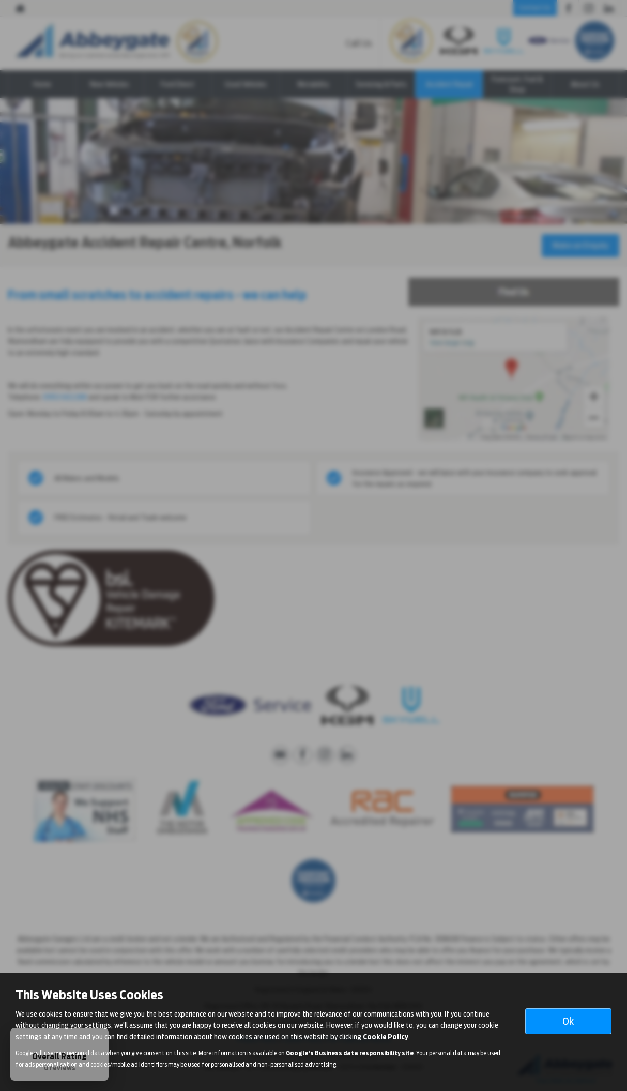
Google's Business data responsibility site (350, 1053)
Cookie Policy (385, 1037)
